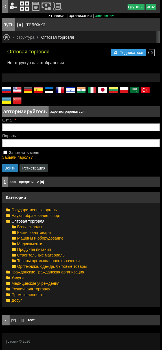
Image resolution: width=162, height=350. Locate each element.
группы (136, 6)
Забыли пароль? (17, 157)
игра (151, 6)
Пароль (9, 136)
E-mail (8, 120)
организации (80, 15)
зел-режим (105, 15)
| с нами (12, 342)
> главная (56, 15)
